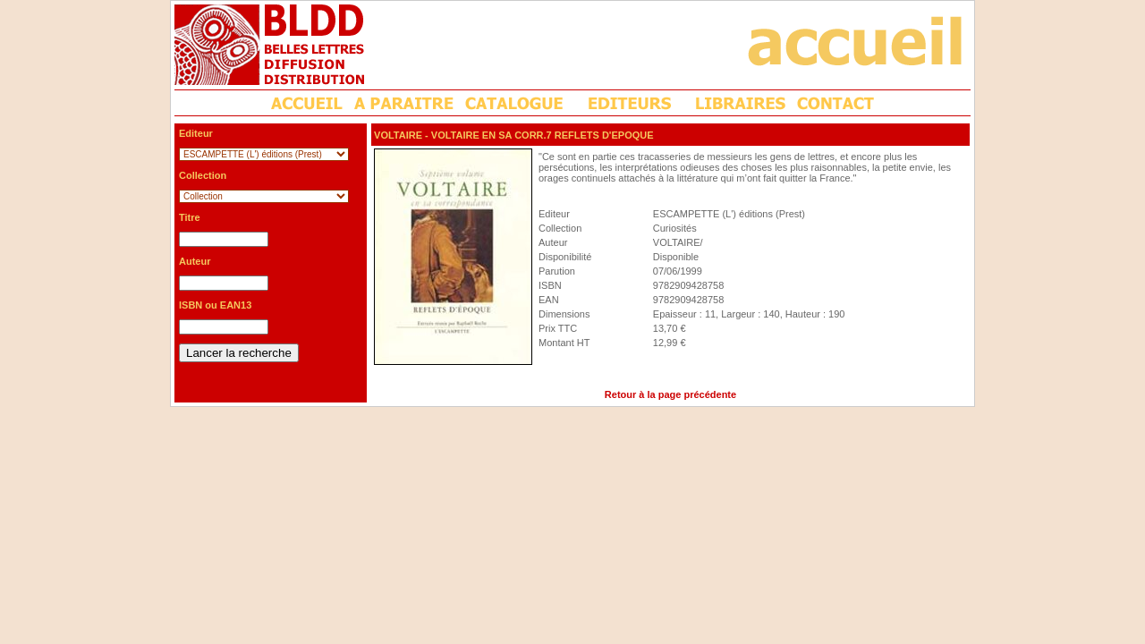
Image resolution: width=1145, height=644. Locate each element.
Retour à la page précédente (670, 394)
